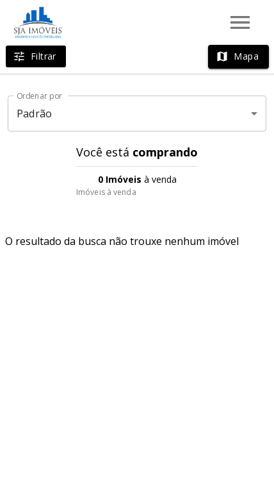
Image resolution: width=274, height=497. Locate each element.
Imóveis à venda (106, 192)
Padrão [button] (34, 113)
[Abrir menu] (240, 22)
